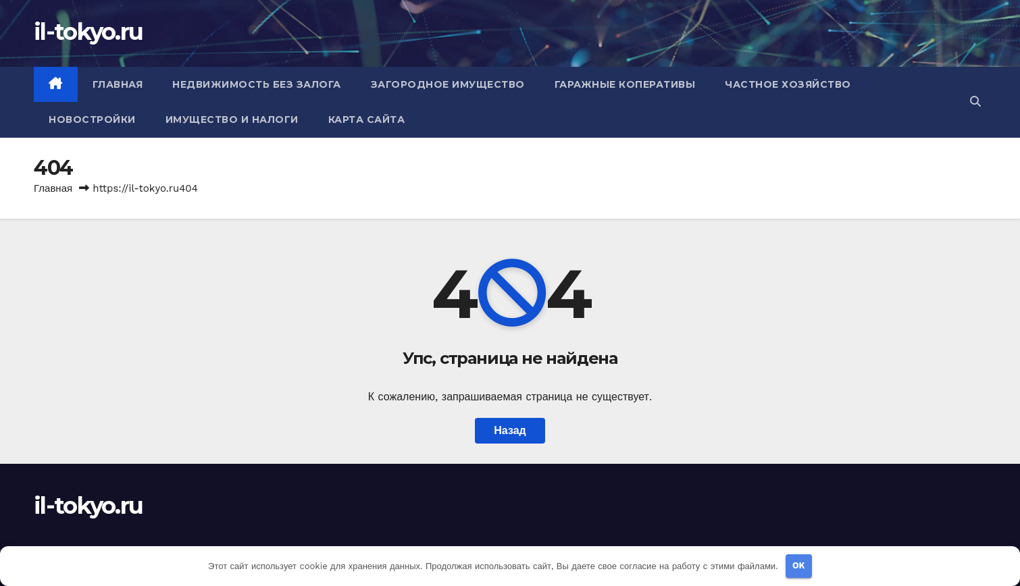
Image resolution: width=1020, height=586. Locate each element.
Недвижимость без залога (256, 84)
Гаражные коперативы (625, 84)
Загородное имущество (448, 84)
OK (798, 565)
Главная (118, 84)
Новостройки (92, 119)
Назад (510, 430)
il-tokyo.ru (88, 32)
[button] (975, 101)
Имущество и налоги (232, 119)
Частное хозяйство (788, 84)
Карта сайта (366, 119)
